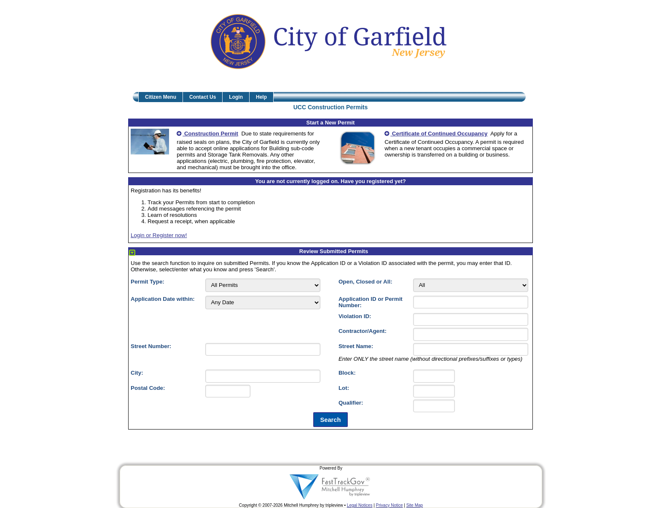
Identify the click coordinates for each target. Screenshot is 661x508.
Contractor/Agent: (363, 331)
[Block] (434, 376)
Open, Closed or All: (365, 281)
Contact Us (202, 97)
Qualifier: (351, 403)
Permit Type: (147, 281)
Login (236, 97)
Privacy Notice (389, 505)
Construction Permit (207, 133)
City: (137, 373)
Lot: (344, 388)
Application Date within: (163, 299)
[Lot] (434, 391)
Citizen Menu (160, 97)
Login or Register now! (159, 235)
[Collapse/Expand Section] (132, 253)
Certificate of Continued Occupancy (435, 133)
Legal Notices (360, 505)
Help (261, 97)
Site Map (414, 505)
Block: (347, 373)
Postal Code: (148, 388)
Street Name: (356, 346)
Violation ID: (355, 316)
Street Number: (151, 346)
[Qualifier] (434, 406)
